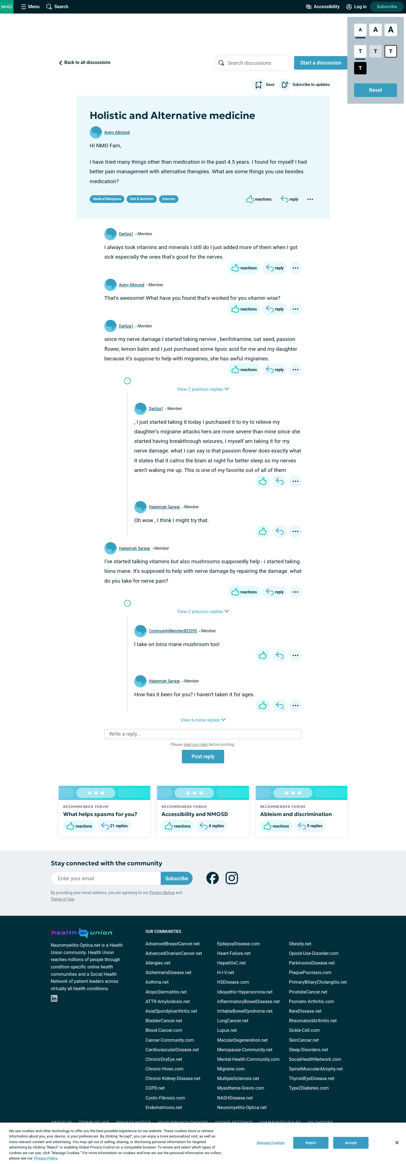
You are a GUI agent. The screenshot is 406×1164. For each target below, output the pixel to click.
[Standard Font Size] (360, 30)
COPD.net (155, 1088)
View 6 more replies (203, 720)
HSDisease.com (233, 982)
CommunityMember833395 (173, 631)
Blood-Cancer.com (163, 1030)
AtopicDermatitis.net (166, 992)
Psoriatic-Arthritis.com (311, 1001)
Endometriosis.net (163, 1107)
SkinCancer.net (304, 1040)
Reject (311, 1143)
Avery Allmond (117, 132)
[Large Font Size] (375, 30)
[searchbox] (260, 63)
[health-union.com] (82, 932)
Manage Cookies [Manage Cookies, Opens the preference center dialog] (271, 1143)
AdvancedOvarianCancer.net (173, 953)
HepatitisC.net (231, 963)
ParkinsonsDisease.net (312, 963)
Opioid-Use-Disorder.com (314, 953)
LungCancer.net (232, 1020)
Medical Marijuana (107, 199)
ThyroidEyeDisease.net (311, 1078)
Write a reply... (125, 734)
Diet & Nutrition (141, 199)
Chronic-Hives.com (164, 1069)
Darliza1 (126, 234)
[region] (203, 1143)
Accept (351, 1143)
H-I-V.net (225, 972)
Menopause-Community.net (244, 1049)
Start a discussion (320, 63)
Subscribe (387, 6)
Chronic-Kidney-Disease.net (172, 1078)
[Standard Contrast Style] (360, 51)
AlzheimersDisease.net (168, 972)
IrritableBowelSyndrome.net (244, 1011)
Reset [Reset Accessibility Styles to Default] (375, 90)
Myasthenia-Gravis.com (240, 1088)
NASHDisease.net (235, 1098)
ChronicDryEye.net (163, 1059)
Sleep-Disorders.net (308, 1049)
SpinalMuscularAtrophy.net (316, 1069)
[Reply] (289, 199)
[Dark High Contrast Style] (360, 68)
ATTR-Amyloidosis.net (167, 1001)
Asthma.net (157, 982)
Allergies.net (157, 963)
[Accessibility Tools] (323, 7)
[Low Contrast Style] (375, 51)
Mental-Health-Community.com (248, 1059)
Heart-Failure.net (233, 953)
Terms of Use (62, 899)
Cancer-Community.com (169, 1040)
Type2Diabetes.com (309, 1088)
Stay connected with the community (106, 863)
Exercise (168, 199)
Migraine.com (231, 1069)
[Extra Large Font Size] (391, 30)
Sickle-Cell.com (304, 1030)
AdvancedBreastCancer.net (172, 943)
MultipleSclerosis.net (238, 1078)
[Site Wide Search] (57, 7)
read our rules (196, 744)
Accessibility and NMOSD (195, 814)
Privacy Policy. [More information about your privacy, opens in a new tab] (46, 1158)
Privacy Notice (162, 892)
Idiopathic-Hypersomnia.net (244, 992)
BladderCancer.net (163, 1020)
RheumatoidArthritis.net (313, 1020)
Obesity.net (300, 943)
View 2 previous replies (203, 389)
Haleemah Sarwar (164, 507)
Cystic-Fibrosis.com (165, 1098)
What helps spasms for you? (100, 814)
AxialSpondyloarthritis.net (171, 1011)
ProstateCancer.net (308, 992)
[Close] (397, 1142)
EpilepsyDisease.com (238, 943)
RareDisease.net (305, 1011)
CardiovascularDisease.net (172, 1049)
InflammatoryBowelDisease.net (248, 1001)
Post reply (202, 756)
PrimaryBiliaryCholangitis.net (318, 982)
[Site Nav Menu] (30, 7)
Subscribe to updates (304, 85)
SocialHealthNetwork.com (315, 1059)
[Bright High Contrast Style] (391, 51)
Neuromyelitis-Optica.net (242, 1107)
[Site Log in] (356, 7)
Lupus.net (227, 1030)
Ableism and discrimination (296, 814)
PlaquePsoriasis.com (310, 972)
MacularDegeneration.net (242, 1040)
